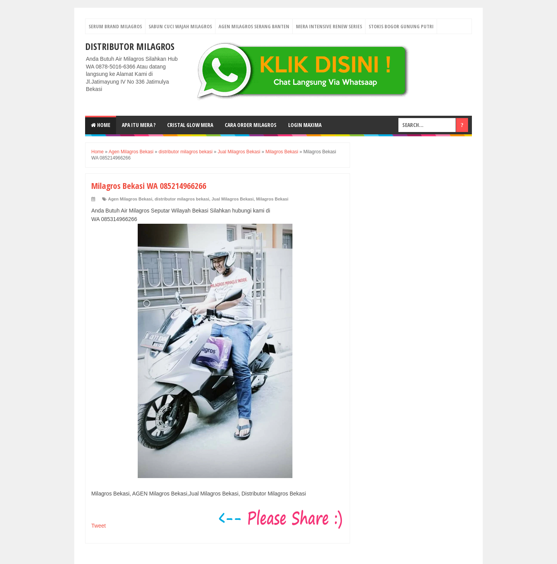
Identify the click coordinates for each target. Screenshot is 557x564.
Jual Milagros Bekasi (233, 199)
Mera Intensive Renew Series (329, 26)
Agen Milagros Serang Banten (254, 26)
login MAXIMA (304, 125)
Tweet (98, 526)
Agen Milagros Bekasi (130, 199)
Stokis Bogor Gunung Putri (401, 26)
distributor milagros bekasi (182, 199)
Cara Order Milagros (251, 125)
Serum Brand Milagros (115, 26)
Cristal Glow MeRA (190, 125)
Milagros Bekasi (272, 199)
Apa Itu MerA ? (138, 125)
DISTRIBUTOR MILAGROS (129, 46)
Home (100, 125)
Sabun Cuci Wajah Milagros (180, 26)
